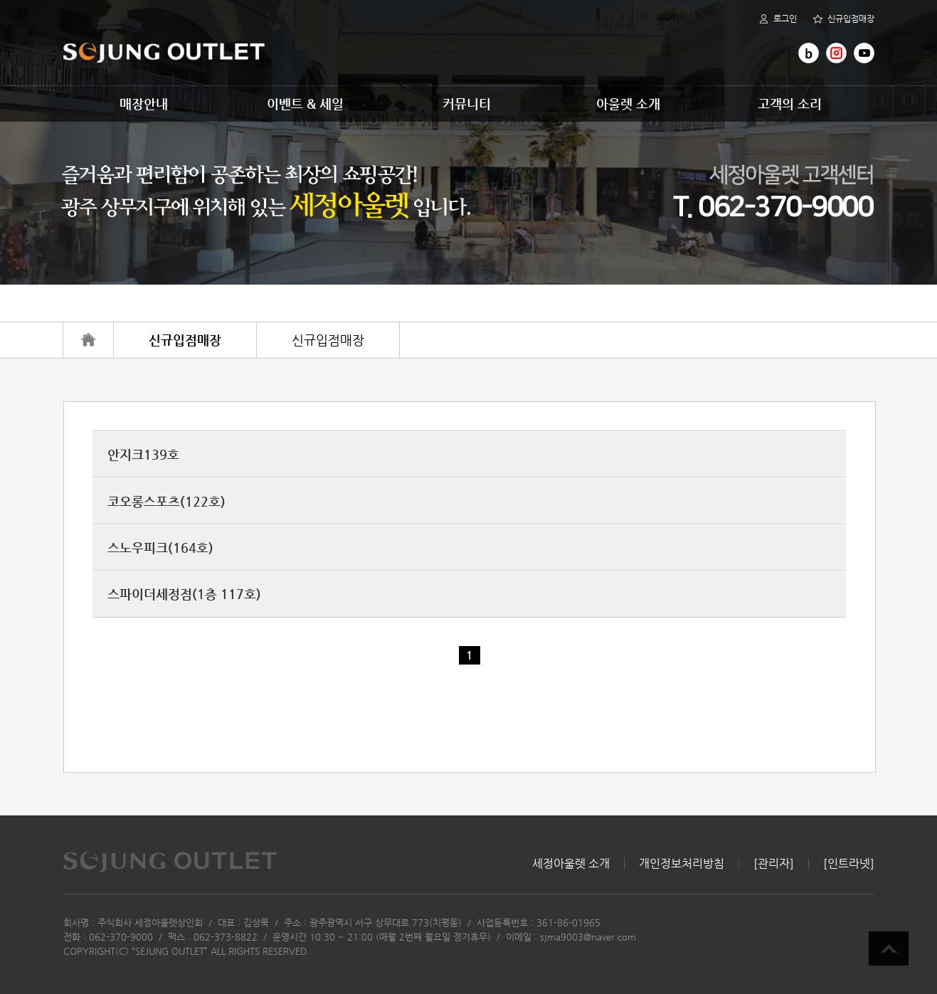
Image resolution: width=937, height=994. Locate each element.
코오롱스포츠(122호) (166, 501)
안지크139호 (143, 454)
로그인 (777, 18)
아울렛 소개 (628, 103)
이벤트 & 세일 (305, 103)
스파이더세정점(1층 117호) (184, 593)
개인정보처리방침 (681, 863)
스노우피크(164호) (160, 547)
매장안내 (144, 103)
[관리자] (773, 863)
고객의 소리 (790, 103)
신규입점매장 (843, 18)
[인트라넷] (848, 863)
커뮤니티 (467, 103)
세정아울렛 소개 (571, 863)
